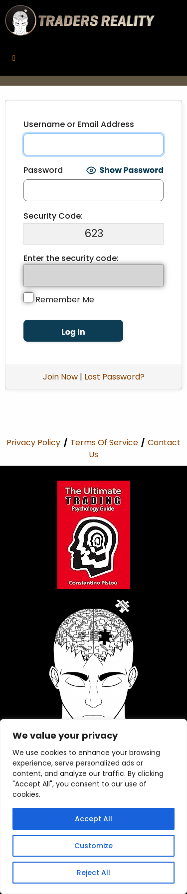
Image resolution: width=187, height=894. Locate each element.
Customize (93, 846)
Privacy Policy (33, 442)
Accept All (93, 819)
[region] (93, 806)
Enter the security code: (71, 258)
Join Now (60, 377)
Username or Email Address (78, 124)
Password (43, 170)
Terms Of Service (104, 442)
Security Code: (53, 216)
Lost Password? (114, 377)
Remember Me (58, 298)
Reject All (93, 873)
